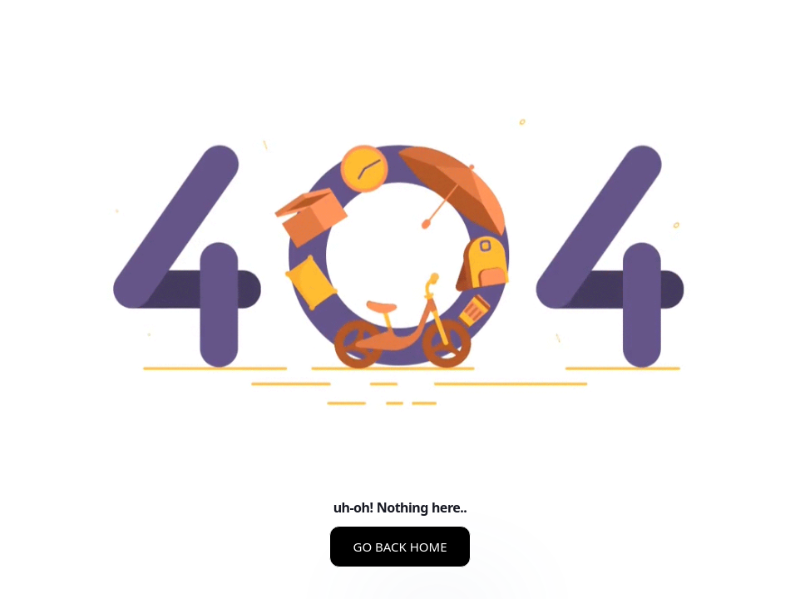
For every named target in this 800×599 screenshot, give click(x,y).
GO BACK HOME (400, 546)
